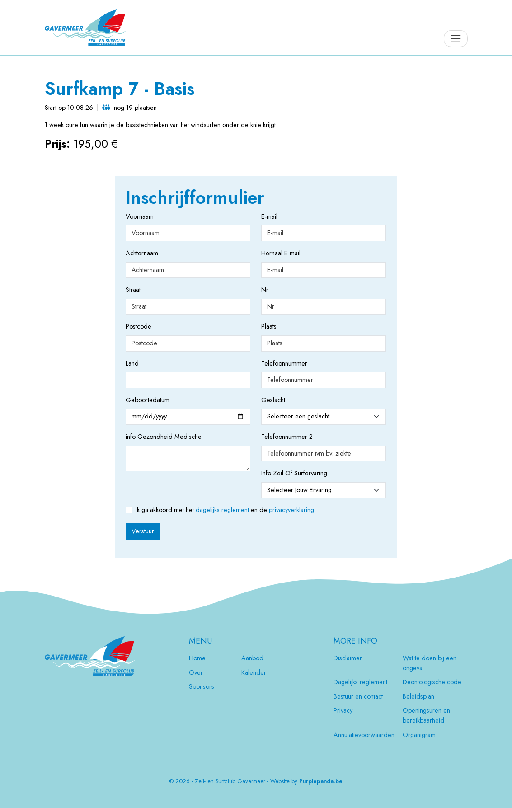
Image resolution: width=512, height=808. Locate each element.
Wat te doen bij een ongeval (429, 662)
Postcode (138, 326)
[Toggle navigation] (456, 38)
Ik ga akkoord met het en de (225, 509)
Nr (264, 289)
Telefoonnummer (276, 363)
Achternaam (141, 253)
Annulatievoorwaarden (364, 734)
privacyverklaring (291, 509)
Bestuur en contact (358, 696)
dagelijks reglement (222, 509)
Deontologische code (432, 681)
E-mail (269, 216)
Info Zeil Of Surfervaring (294, 473)
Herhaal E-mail (281, 253)
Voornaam (140, 216)
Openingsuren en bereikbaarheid (426, 715)
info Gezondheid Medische (164, 436)
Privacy (343, 710)
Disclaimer (348, 657)
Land (132, 363)
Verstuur (143, 531)
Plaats (269, 326)
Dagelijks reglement (360, 681)
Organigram (419, 734)
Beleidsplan (418, 696)
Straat (133, 289)
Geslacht (273, 399)
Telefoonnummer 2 (287, 436)
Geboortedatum (141, 399)
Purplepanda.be (321, 781)
